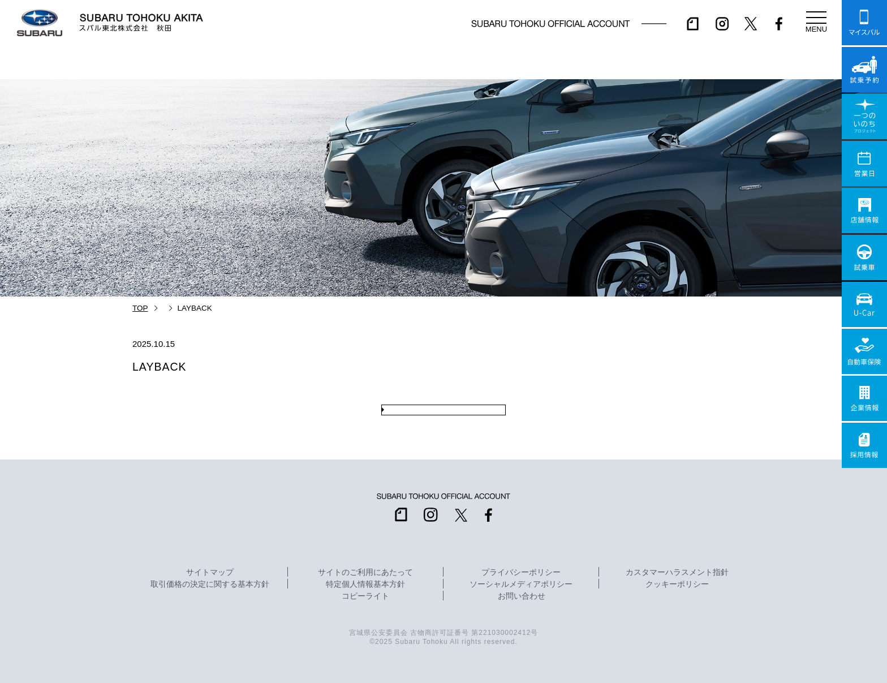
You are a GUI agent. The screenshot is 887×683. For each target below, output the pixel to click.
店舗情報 (864, 210)
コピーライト (365, 596)
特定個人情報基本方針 (365, 585)
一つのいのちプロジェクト (864, 116)
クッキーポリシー (677, 585)
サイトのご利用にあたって (365, 573)
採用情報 (864, 445)
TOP (140, 308)
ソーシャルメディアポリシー (521, 585)
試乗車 (864, 257)
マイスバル (864, 22)
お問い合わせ (521, 596)
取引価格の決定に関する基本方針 (209, 585)
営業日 (864, 163)
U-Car (864, 304)
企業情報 (864, 398)
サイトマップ (210, 573)
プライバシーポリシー (521, 573)
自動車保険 (864, 351)
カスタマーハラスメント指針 (677, 573)
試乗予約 (864, 69)
